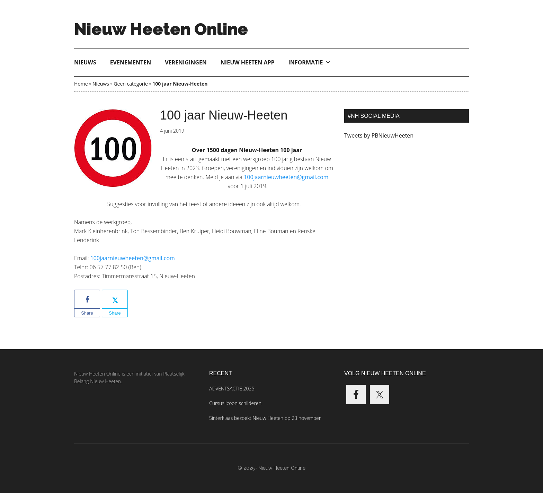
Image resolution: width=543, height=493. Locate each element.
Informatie (309, 62)
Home (81, 83)
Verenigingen (186, 62)
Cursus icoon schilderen (235, 403)
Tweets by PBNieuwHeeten (378, 135)
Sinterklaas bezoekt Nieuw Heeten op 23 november (265, 418)
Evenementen (130, 62)
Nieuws (85, 62)
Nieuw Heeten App (248, 62)
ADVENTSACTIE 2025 (231, 388)
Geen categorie (131, 83)
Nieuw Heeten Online (161, 29)
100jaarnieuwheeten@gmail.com (132, 258)
